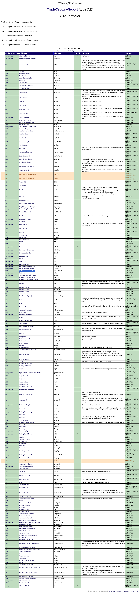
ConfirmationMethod (25, 518)
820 (6, 182)
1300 (6, 239)
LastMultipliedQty (24, 292)
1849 (6, 124)
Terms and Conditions (122, 591)
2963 (6, 549)
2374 (6, 565)
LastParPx (22, 333)
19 (6, 197)
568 (6, 97)
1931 (6, 533)
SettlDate (21, 417)
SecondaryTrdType (24, 109)
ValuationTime (23, 384)
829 (6, 105)
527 (6, 201)
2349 (6, 343)
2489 (6, 80)
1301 (6, 242)
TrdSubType (22, 105)
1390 (6, 464)
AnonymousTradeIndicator (27, 120)
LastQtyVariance (24, 287)
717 (6, 235)
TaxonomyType (23, 244)
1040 (6, 74)
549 (6, 221)
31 (6, 300)
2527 (6, 526)
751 (6, 499)
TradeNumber (23, 82)
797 (6, 451)
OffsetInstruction (24, 124)
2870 (6, 366)
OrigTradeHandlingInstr (26, 131)
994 (6, 471)
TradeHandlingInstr (24, 129)
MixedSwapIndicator (25, 524)
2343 (6, 583)
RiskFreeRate (23, 443)
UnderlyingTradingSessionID (27, 277)
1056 (6, 310)
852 (6, 461)
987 (6, 422)
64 (6, 417)
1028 (6, 159)
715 (6, 364)
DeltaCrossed (23, 562)
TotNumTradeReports (25, 152)
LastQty (21, 283)
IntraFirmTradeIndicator (26, 576)
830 (6, 145)
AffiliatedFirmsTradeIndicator (27, 579)
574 (6, 429)
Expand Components (63, 51)
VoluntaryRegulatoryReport (27, 547)
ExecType (22, 148)
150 (6, 148)
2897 (6, 320)
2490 (6, 82)
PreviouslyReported (25, 212)
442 (6, 394)
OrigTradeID (22, 138)
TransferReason (23, 145)
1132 (6, 484)
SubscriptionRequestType (26, 166)
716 (6, 232)
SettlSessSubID (23, 235)
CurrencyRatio (23, 448)
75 (6, 361)
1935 (6, 547)
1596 (6, 347)
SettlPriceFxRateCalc (25, 329)
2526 (6, 529)
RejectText (22, 501)
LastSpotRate (23, 337)
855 (6, 109)
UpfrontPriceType (24, 359)
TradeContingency (24, 556)
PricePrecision (23, 343)
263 (6, 166)
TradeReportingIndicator (26, 458)
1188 (6, 437)
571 (6, 65)
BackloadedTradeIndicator (27, 516)
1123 (6, 129)
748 (6, 152)
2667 (6, 122)
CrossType (22, 221)
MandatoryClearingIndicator (27, 520)
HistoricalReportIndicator (26, 560)
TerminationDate (24, 420)
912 (6, 156)
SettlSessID (22, 232)
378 (6, 204)
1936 (6, 552)
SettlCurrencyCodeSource (26, 326)
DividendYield (23, 441)
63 (6, 414)
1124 (6, 131)
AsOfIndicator (23, 228)
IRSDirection (22, 537)
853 (6, 468)
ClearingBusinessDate (25, 364)
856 (6, 88)
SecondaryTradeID (24, 74)
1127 (6, 142)
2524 (6, 458)
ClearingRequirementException (28, 535)
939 (6, 92)
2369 (6, 496)
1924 (6, 511)
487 (6, 85)
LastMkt (21, 345)
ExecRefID (22, 197)
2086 (6, 384)
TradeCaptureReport (62, 9)
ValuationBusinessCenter (26, 386)
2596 (6, 562)
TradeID (21, 72)
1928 (6, 520)
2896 (6, 113)
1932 (6, 535)
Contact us (112, 591)
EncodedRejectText (24, 505)
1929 (6, 524)
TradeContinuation (24, 554)
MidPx (21, 304)
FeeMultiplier (23, 507)
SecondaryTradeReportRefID (27, 174)
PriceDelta (22, 446)
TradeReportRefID (24, 170)
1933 (6, 537)
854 (6, 258)
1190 (6, 443)
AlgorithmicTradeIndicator (27, 122)
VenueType (22, 237)
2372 (6, 568)
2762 (6, 312)
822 (6, 277)
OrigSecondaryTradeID (25, 142)
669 (6, 333)
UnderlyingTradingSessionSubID (28, 279)
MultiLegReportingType (26, 394)
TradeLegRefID (23, 400)
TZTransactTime (24, 484)
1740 (6, 349)
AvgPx (21, 369)
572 (6, 170)
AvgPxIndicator (23, 379)
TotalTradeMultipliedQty (26, 296)
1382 (6, 448)
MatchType (22, 429)
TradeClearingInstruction (26, 514)
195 (6, 339)
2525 (6, 579)
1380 (6, 441)
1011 (6, 475)
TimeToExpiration (24, 439)
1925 (6, 514)
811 (6, 446)
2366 (6, 329)
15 (6, 317)
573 (6, 424)
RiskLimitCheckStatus (25, 583)
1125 (6, 134)
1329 (6, 507)
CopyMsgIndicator (24, 451)
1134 (6, 487)
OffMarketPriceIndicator (26, 531)
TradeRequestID (23, 97)
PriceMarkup (23, 312)
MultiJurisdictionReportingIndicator (29, 549)
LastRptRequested (24, 156)
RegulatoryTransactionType (27, 207)
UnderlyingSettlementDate (26, 422)
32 (6, 283)
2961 (6, 120)
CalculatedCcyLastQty (25, 310)
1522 (6, 307)
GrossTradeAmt (23, 492)
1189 (6, 439)
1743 (6, 354)
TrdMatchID (22, 185)
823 (6, 279)
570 (6, 212)
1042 (6, 78)
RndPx (21, 482)
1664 (6, 503)
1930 (6, 531)
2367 (6, 294)
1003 (6, 72)
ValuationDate (23, 382)
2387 (6, 556)
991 (6, 482)
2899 (6, 326)
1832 (6, 509)
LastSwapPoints (24, 341)
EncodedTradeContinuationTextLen (29, 568)
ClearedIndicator (24, 509)
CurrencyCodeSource (25, 320)
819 (6, 379)
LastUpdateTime (24, 479)
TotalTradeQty (23, 294)
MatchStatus (22, 424)
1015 (6, 228)
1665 (6, 505)
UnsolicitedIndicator (25, 162)
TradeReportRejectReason (27, 499)
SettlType (22, 414)
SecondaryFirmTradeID (25, 78)
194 (6, 337)
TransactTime (23, 409)
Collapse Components (76, 51)
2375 (6, 244)
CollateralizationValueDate (27, 271)
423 (6, 216)
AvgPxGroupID (23, 376)
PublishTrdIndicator (25, 461)
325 (6, 162)
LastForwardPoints (24, 339)
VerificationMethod (24, 533)
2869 (6, 543)
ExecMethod (22, 427)
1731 (6, 376)
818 (6, 178)
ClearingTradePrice (24, 347)
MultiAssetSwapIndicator (26, 526)
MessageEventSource (25, 475)
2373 (6, 576)
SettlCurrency (23, 323)
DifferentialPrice (24, 307)
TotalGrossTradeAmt (25, 496)
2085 (6, 382)
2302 (6, 558)
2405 (6, 427)
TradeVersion (23, 558)
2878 (6, 420)
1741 (6, 359)
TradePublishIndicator (25, 464)
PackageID (22, 80)
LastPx (21, 300)
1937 (6, 554)
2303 (6, 560)
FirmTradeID (22, 76)
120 (6, 323)
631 (6, 304)
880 (6, 185)
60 (6, 409)
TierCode (22, 471)
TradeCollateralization (25, 552)
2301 (6, 289)
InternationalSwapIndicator (27, 529)
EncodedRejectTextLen (25, 503)
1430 (6, 237)
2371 (6, 572)
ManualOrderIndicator (25, 159)
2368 (6, 292)
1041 (6, 76)
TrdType (21, 101)
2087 (6, 386)
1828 (6, 287)
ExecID (21, 190)
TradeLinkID (22, 182)
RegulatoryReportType (26, 539)
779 (6, 479)
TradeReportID (23, 65)
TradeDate (22, 361)
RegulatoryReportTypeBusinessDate (29, 543)
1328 (6, 501)
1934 (6, 539)
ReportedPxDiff (23, 487)
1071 (6, 341)
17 (6, 190)
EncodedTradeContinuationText (28, 572)
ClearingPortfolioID (25, 366)
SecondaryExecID (24, 201)
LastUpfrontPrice (24, 354)
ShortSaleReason (24, 468)
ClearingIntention (24, 511)
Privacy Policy (134, 591)
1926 (6, 516)
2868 (6, 271)
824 (6, 400)
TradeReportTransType (25, 85)
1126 (6, 138)
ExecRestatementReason (26, 204)
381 (6, 492)
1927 (6, 518)
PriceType (22, 216)
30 (6, 345)
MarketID (21, 242)
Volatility (21, 437)
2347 (6, 207)
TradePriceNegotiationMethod (28, 349)
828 (6, 101)
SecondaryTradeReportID (26, 178)
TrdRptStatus (23, 92)
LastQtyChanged (24, 289)
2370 (6, 296)
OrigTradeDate (23, 134)
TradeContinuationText (26, 565)
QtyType (21, 258)
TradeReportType (24, 88)
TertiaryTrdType (23, 113)
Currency (21, 317)
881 (6, 174)
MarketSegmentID (24, 239)
